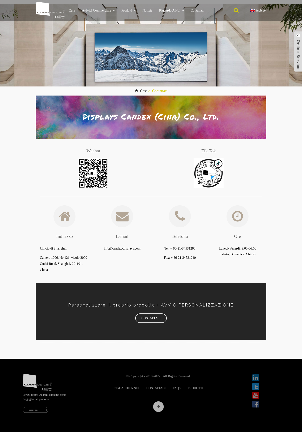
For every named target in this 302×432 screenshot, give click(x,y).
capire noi (36, 410)
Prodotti (128, 10)
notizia (147, 10)
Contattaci (197, 10)
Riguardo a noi (171, 10)
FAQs (187, 388)
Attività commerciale (98, 10)
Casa (72, 10)
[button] (151, 318)
